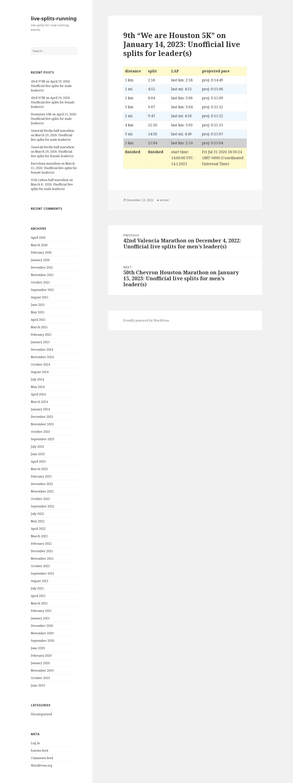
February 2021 (41, 611)
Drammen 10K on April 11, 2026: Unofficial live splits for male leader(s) (54, 118)
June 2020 (38, 648)
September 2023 (42, 439)
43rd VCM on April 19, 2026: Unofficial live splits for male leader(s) (51, 85)
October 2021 (40, 566)
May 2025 (37, 312)
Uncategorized (41, 714)
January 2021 (40, 618)
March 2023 (39, 469)
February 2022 (41, 544)
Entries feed (39, 750)
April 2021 (38, 596)
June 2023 (38, 454)
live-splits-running (54, 18)
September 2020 (42, 641)
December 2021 (42, 551)
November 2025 (42, 275)
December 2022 (42, 484)
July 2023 (37, 446)
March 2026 (39, 245)
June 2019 (38, 685)
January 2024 (40, 409)
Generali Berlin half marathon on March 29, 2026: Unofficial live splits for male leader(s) (52, 135)
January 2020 (40, 663)
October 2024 (40, 364)
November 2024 (42, 357)
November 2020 (42, 633)
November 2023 (42, 424)
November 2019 (42, 670)
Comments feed (42, 758)
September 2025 (42, 290)
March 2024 (39, 402)
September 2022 (42, 506)
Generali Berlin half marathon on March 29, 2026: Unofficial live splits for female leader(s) (52, 151)
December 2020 (42, 626)
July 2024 (37, 379)
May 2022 (37, 521)
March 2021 (39, 603)
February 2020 (41, 655)
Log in (35, 743)
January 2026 (40, 260)
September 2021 (42, 573)
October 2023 (40, 432)
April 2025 (38, 320)
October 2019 (40, 678)
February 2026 (41, 252)
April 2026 (38, 237)
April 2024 (38, 394)
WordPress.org (41, 765)
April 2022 (38, 529)
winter (164, 200)
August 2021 (39, 581)
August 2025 (39, 297)
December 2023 (42, 417)
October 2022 (40, 499)
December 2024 (42, 349)
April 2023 (38, 461)
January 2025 (40, 342)
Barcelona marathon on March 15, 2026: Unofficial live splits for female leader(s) (54, 167)
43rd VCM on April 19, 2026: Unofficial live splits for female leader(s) (53, 102)
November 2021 (42, 558)
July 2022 (37, 514)
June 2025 (38, 305)
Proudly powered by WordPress (146, 320)
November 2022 (42, 491)
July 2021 (37, 588)
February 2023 (41, 476)
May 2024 (37, 387)
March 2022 (39, 536)
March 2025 (39, 327)
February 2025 (41, 335)
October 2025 (40, 282)
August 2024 (39, 372)
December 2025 (42, 267)
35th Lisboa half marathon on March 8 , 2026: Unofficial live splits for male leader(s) (52, 184)
